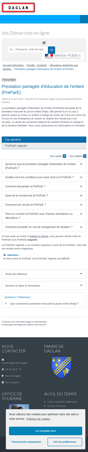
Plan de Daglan (12, 375)
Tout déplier (77, 156)
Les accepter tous (45, 431)
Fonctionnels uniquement (26, 442)
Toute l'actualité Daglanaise (62, 401)
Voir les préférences (64, 442)
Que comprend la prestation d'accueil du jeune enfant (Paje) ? (44, 303)
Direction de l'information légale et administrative (25, 322)
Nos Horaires (12, 382)
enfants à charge (39, 236)
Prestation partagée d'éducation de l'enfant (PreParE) (44, 69)
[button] (44, 166)
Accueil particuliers (13, 65)
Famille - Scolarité (37, 65)
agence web (32, 324)
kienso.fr (42, 324)
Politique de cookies (38, 419)
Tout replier (58, 156)
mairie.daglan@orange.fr (15, 362)
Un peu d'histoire (56, 406)
